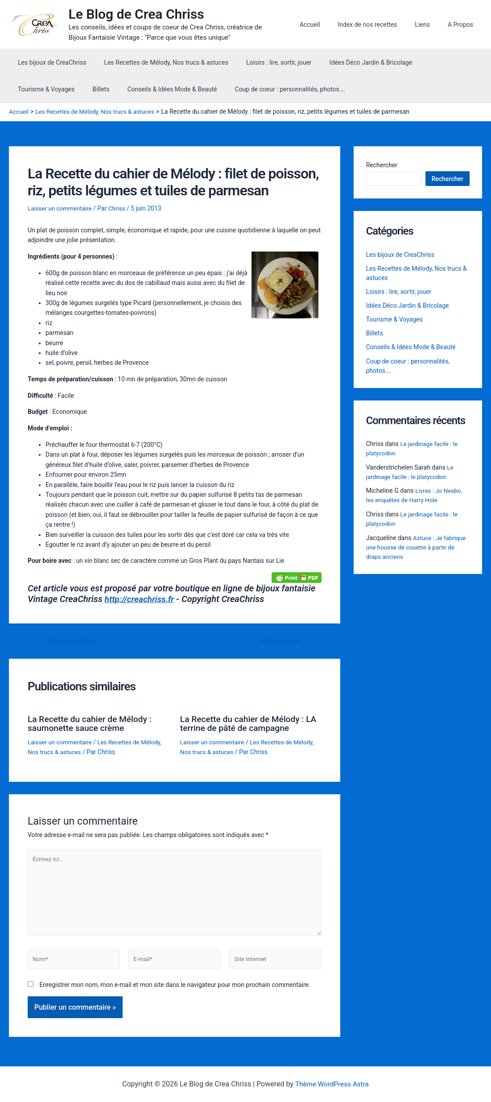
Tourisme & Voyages (434, 62)
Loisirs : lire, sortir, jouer (265, 62)
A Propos (463, 24)
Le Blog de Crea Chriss (140, 14)
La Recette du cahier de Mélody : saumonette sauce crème (92, 723)
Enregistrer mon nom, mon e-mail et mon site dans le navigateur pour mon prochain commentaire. (174, 988)
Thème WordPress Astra (332, 1084)
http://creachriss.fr (141, 599)
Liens (430, 24)
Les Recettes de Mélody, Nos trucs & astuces (158, 62)
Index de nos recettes (380, 24)
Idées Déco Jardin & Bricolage (352, 62)
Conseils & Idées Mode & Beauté (89, 89)
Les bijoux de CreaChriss (49, 62)
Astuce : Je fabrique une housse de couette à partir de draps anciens (417, 548)
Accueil (328, 24)
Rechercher (381, 165)
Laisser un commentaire (61, 207)
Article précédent (70, 640)
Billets (23, 89)
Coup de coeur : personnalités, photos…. (202, 89)
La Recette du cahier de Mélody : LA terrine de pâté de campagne (244, 723)
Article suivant (283, 640)
